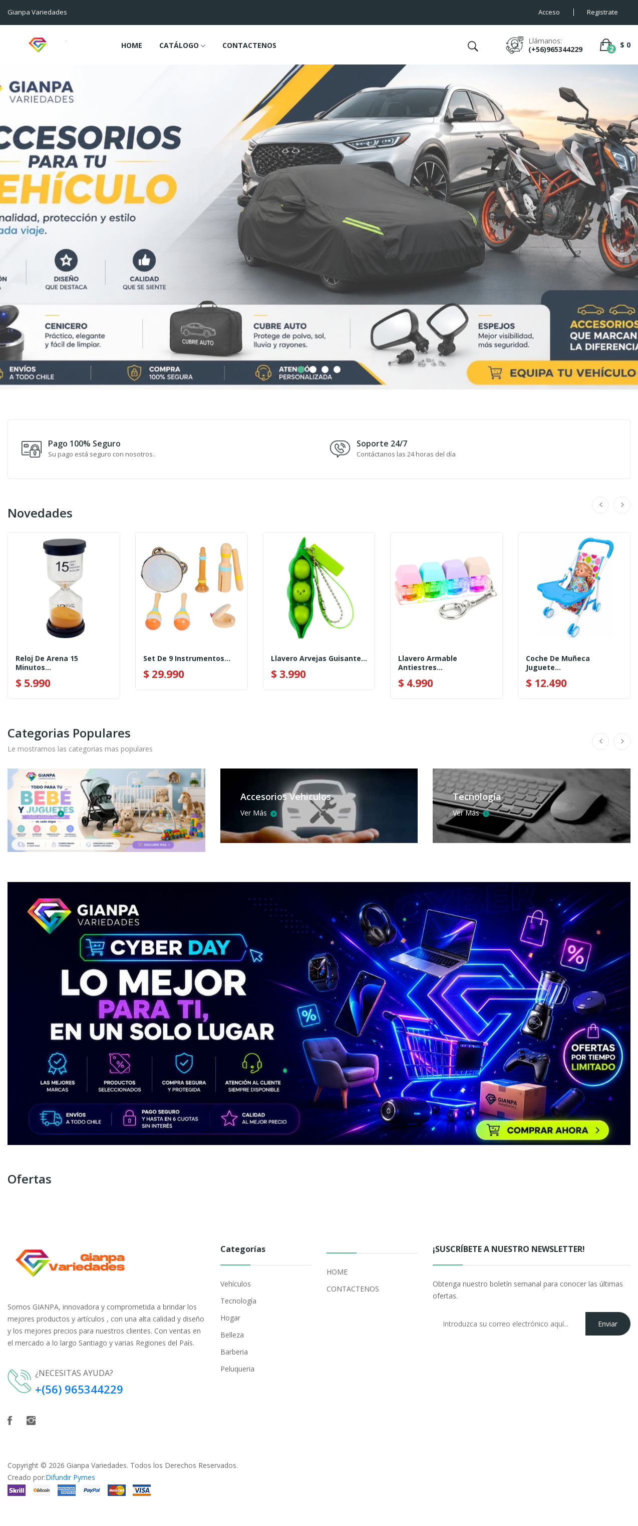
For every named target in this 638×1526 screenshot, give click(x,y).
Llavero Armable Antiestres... (427, 663)
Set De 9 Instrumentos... (186, 658)
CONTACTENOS (249, 45)
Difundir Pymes (70, 1477)
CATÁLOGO (182, 46)
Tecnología (238, 1301)
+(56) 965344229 (79, 1389)
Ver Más (45, 812)
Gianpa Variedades (97, 1465)
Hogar (230, 1317)
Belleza (232, 1335)
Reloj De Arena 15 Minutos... (47, 663)
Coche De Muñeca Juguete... (558, 663)
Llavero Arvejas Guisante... (319, 658)
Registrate (602, 12)
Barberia (234, 1351)
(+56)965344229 (555, 49)
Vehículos (235, 1283)
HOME (131, 45)
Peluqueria (237, 1369)
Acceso (549, 12)
